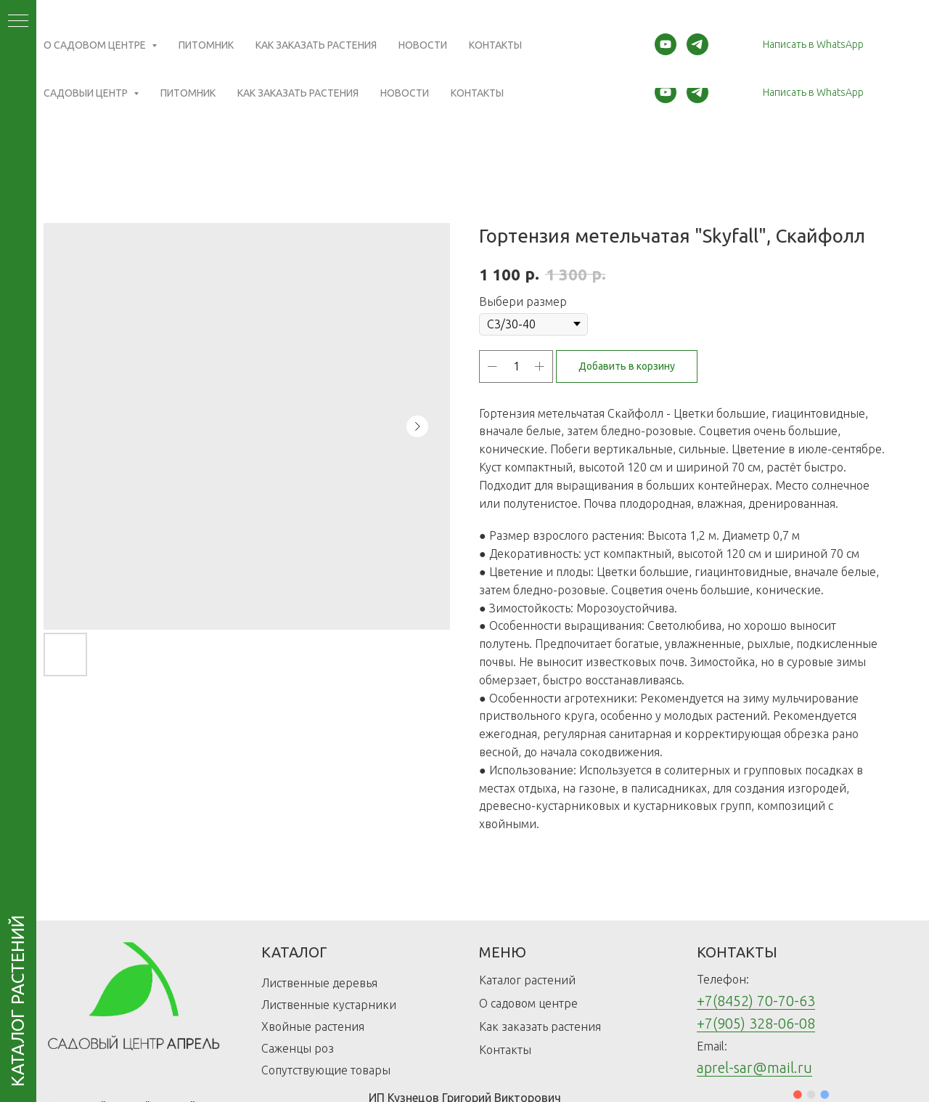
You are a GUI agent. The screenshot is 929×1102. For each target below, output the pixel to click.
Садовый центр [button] (87, 93)
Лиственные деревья (319, 982)
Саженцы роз (297, 1048)
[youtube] (665, 92)
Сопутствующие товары (325, 1070)
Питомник (188, 93)
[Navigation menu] (18, 22)
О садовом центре (528, 1003)
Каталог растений (527, 979)
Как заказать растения (298, 93)
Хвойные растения (312, 1026)
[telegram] (697, 92)
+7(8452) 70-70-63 (756, 1000)
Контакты (477, 93)
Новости (404, 93)
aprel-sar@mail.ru (754, 1067)
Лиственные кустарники (328, 1004)
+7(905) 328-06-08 (756, 1023)
